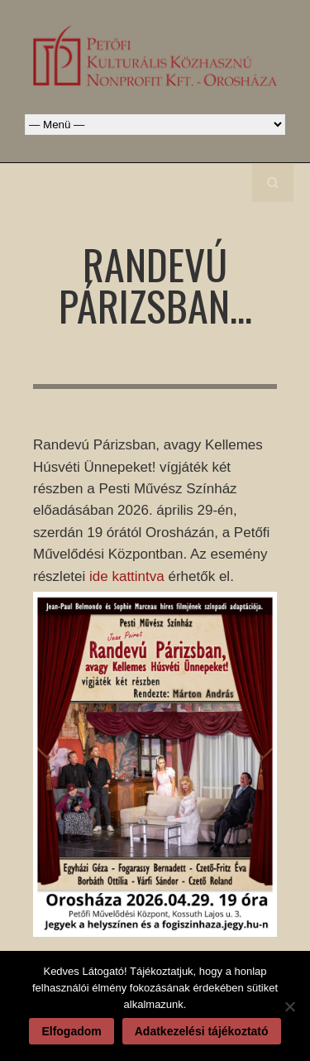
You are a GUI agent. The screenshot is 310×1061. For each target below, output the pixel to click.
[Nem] (289, 1006)
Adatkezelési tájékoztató (202, 1031)
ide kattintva (127, 576)
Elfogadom (71, 1031)
